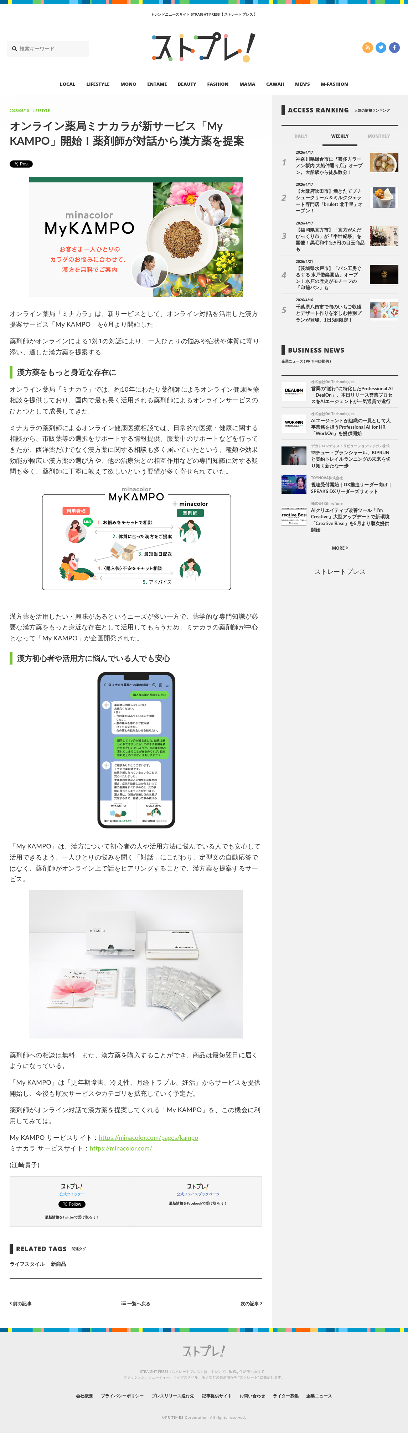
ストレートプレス (340, 561)
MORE (340, 537)
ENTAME (157, 84)
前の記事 (21, 1303)
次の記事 (250, 1303)
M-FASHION (334, 84)
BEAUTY (187, 84)
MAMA (247, 84)
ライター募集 (299, 1395)
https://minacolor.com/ (123, 1148)
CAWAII (275, 84)
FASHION (217, 84)
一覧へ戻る (136, 1303)
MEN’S (302, 84)
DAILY (301, 136)
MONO (128, 84)
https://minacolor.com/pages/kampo (152, 1137)
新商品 (58, 1264)
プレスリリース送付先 (168, 1395)
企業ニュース (338, 1395)
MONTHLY (379, 136)
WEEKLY (339, 136)
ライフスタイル (27, 1264)
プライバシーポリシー (109, 1395)
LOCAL (68, 84)
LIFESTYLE (97, 84)
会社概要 (65, 1395)
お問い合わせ (260, 1395)
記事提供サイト (218, 1395)
